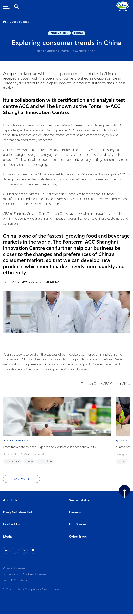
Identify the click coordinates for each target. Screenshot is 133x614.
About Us (10, 500)
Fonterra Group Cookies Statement (25, 574)
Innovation (59, 33)
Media (7, 536)
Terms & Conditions (15, 580)
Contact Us (11, 524)
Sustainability (79, 500)
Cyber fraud (78, 536)
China (78, 33)
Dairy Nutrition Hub (18, 512)
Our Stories (78, 524)
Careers (75, 512)
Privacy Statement (14, 568)
